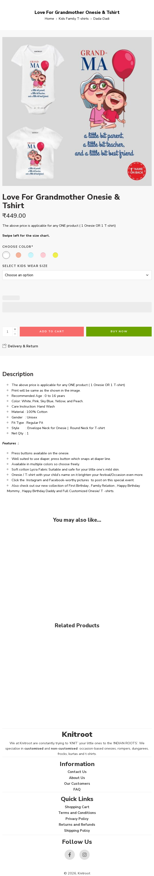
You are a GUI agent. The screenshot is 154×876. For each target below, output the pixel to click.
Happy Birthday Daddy (38, 491)
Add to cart (51, 331)
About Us (77, 778)
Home (49, 18)
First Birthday (78, 485)
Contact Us (77, 771)
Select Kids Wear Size (25, 266)
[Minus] (15, 334)
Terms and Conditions (77, 812)
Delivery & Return (20, 346)
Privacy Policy (77, 818)
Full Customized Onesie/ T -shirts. (88, 491)
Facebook (56, 480)
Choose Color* (17, 247)
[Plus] (15, 329)
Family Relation (103, 485)
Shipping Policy (77, 830)
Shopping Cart (77, 807)
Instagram (34, 480)
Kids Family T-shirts (74, 18)
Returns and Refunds (77, 824)
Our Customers (77, 783)
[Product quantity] (7, 331)
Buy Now (119, 331)
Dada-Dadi (101, 18)
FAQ (77, 789)
